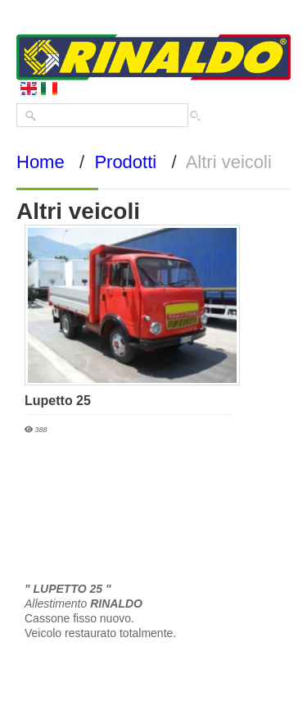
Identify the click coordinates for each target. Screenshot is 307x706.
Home (40, 162)
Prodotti (125, 162)
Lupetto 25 (58, 401)
